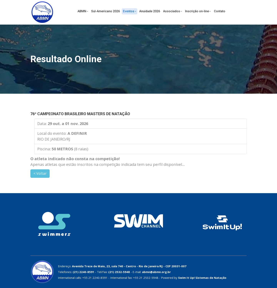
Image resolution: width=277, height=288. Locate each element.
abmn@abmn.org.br (156, 272)
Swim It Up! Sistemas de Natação (202, 278)
